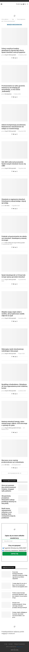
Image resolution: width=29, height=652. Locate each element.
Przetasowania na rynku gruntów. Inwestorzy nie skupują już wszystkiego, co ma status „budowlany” (13, 88)
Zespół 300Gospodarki (10, 55)
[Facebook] (16, 4)
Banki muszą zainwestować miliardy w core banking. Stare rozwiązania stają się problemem (8, 513)
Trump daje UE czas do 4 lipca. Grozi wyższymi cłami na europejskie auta (19, 585)
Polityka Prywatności (19, 644)
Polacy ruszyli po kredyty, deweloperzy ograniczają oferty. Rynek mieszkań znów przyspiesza (13, 50)
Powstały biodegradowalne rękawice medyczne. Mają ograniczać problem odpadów (19, 575)
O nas (5, 644)
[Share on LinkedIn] (15, 58)
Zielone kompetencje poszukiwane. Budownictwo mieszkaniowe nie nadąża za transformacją (14, 126)
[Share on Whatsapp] (16, 58)
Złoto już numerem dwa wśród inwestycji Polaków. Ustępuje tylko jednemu (9, 488)
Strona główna (5, 19)
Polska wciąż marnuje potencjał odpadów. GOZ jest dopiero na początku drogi (19, 595)
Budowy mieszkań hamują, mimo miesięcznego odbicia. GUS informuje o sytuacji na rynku (14, 423)
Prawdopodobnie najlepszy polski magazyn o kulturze (14, 628)
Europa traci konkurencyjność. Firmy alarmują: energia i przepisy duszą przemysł (19, 605)
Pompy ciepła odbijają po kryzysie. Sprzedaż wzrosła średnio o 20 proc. (19, 614)
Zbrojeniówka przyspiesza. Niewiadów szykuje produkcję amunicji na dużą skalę (9, 499)
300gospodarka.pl (19, 646)
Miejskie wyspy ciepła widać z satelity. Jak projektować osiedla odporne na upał (13, 314)
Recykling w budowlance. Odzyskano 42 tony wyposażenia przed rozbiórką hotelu (14, 386)
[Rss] (25, 4)
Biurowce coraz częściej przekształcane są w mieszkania (13, 461)
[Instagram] (19, 4)
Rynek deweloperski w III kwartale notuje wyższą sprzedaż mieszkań (13, 276)
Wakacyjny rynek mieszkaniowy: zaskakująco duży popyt (13, 350)
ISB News (7, 205)
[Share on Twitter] (13, 58)
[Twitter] (18, 4)
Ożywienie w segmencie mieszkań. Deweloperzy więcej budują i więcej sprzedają (14, 201)
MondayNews (8, 94)
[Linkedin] (21, 4)
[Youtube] (23, 4)
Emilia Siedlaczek (9, 242)
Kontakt (11, 644)
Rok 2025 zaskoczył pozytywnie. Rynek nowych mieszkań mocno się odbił (14, 164)
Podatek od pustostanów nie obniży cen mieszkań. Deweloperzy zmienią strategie (14, 238)
